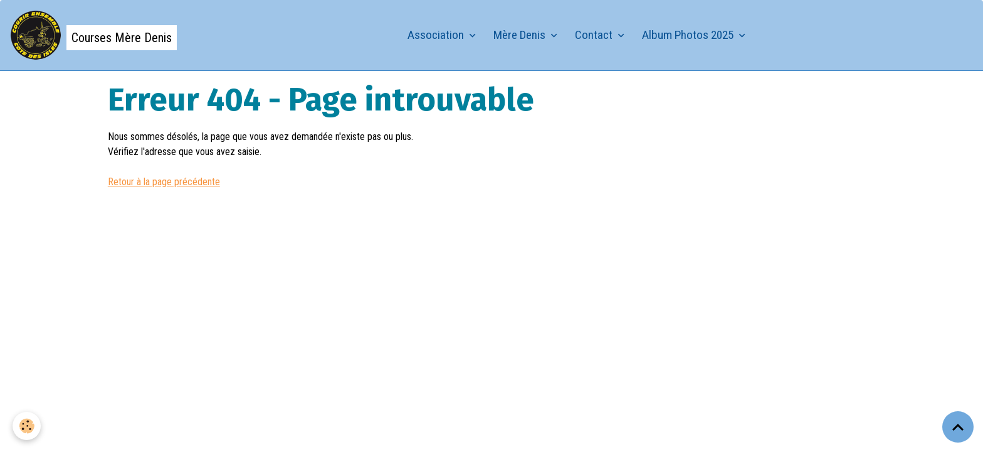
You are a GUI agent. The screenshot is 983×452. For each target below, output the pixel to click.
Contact (595, 35)
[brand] (93, 35)
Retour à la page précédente (164, 182)
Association (436, 35)
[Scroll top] (958, 427)
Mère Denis (520, 35)
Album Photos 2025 (689, 35)
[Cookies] (27, 426)
